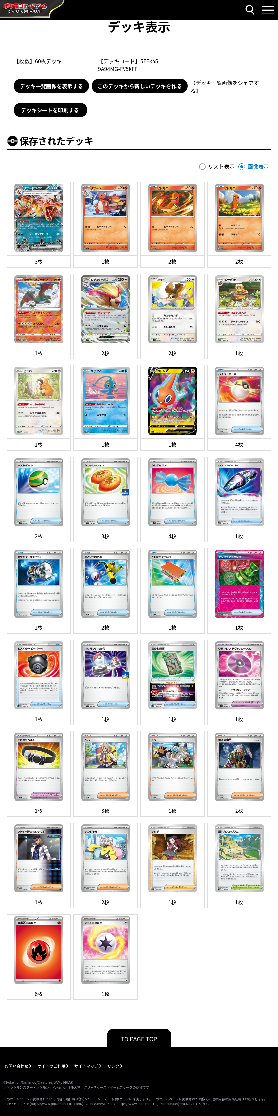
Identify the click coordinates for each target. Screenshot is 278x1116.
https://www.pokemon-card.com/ (56, 1103)
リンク (113, 1066)
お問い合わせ (16, 1066)
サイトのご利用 (51, 1066)
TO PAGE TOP (139, 1038)
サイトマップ (86, 1066)
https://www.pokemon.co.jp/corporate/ (148, 1103)
